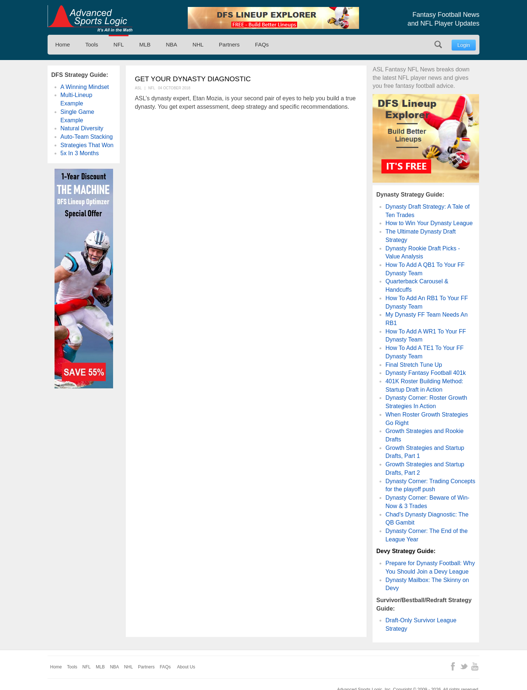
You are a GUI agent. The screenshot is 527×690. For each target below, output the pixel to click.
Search (438, 44)
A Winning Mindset (84, 87)
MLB (144, 44)
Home (62, 44)
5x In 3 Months (79, 153)
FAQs (262, 44)
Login (463, 45)
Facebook (452, 666)
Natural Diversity (81, 128)
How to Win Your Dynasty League (428, 223)
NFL (118, 44)
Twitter (463, 666)
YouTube (474, 666)
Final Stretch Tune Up (413, 365)
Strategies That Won (86, 145)
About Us (186, 667)
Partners (229, 44)
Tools (91, 44)
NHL (198, 44)
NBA (171, 44)
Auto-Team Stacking (86, 137)
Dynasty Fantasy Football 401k (425, 373)
